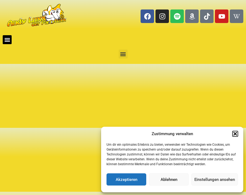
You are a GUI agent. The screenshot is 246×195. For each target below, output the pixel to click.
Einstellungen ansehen (214, 179)
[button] (235, 133)
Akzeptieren (126, 179)
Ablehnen (169, 179)
